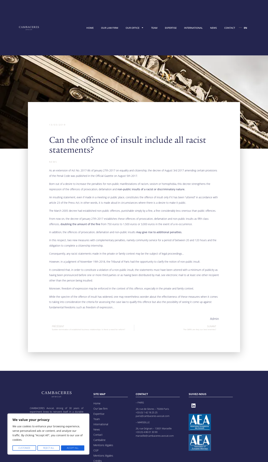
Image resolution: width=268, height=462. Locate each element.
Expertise (171, 27)
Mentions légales (103, 445)
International (193, 27)
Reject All (48, 448)
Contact (229, 27)
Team (154, 27)
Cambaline (99, 440)
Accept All (72, 448)
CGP (95, 450)
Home (90, 27)
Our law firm (109, 27)
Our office (135, 28)
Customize (24, 448)
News (213, 27)
